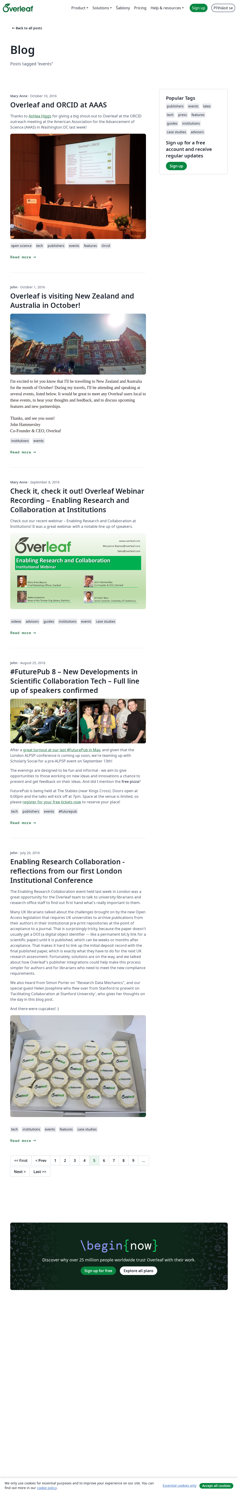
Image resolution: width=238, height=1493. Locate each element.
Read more (23, 257)
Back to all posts (26, 28)
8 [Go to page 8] (123, 1160)
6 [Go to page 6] (104, 1160)
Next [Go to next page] (20, 1171)
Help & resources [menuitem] (166, 7)
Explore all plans (138, 1270)
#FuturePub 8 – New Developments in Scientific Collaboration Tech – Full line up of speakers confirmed (74, 681)
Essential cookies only (179, 1485)
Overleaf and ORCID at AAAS (58, 105)
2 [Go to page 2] (65, 1160)
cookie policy (46, 1488)
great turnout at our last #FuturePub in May (61, 749)
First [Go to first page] (21, 1160)
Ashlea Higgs (40, 116)
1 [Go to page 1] (55, 1160)
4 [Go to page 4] (84, 1160)
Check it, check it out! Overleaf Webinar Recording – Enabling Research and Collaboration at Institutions (77, 500)
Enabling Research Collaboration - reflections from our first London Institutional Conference (67, 871)
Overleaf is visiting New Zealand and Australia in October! (72, 300)
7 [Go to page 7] (114, 1160)
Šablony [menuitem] (123, 7)
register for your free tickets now (52, 802)
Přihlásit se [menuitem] (223, 7)
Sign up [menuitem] (198, 7)
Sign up (176, 166)
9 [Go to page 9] (133, 1160)
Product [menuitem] (78, 7)
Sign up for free (98, 1270)
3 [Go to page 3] (75, 1160)
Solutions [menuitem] (101, 7)
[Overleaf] (18, 8)
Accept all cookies (216, 1485)
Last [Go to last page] (39, 1171)
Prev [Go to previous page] (40, 1160)
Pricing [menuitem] (140, 7)
